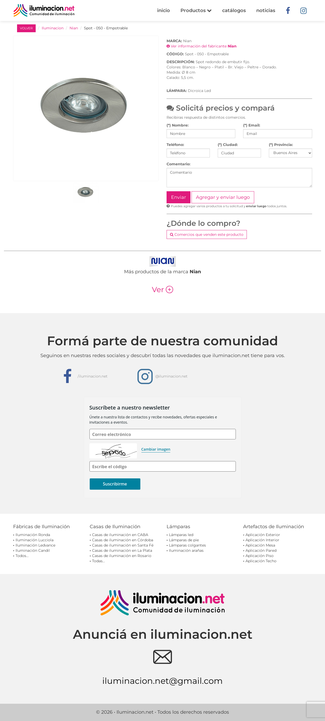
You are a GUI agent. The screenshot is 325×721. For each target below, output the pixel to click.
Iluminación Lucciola (34, 540)
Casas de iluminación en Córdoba (122, 540)
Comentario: (178, 164)
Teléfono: (175, 144)
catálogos (234, 10)
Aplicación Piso (260, 555)
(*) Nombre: (178, 125)
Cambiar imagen (156, 449)
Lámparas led (181, 534)
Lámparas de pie (184, 540)
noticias (265, 10)
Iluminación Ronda (32, 534)
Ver (162, 289)
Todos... (22, 555)
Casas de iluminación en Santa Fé (122, 545)
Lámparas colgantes (187, 545)
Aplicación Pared (261, 550)
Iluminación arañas (186, 550)
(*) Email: (251, 125)
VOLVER (26, 28)
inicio (163, 10)
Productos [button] (196, 10)
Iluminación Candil (32, 550)
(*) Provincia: (281, 144)
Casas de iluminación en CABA (120, 534)
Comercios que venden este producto (206, 234)
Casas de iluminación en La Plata (122, 550)
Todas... (98, 561)
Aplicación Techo (261, 561)
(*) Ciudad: (228, 144)
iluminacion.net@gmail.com (162, 681)
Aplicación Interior (262, 540)
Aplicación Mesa (260, 545)
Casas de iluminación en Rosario (121, 555)
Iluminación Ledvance (35, 545)
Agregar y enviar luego (223, 197)
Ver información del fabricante (202, 46)
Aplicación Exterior (263, 534)
